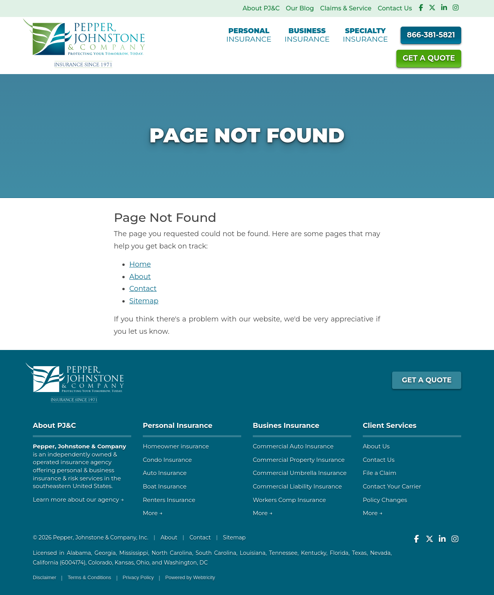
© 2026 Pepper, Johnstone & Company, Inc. (90, 537)
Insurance (248, 35)
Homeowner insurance (176, 446)
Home (140, 264)
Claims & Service (345, 8)
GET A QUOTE (427, 380)
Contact (143, 288)
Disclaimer (44, 577)
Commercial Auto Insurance (293, 446)
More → (153, 513)
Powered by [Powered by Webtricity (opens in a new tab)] (190, 577)
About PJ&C (260, 8)
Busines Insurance (286, 425)
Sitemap (144, 301)
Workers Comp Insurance (289, 500)
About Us (376, 446)
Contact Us (395, 8)
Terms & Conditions (89, 577)
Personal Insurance (177, 425)
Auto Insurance (165, 473)
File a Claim (379, 473)
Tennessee (283, 552)
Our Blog (300, 8)
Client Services (389, 425)
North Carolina (172, 552)
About (140, 276)
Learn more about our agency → (78, 499)
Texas (359, 552)
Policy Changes (385, 500)
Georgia (105, 552)
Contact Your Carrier (392, 486)
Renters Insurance (169, 500)
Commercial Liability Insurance (297, 486)
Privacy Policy (138, 577)
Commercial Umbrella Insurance (300, 473)
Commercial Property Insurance (299, 459)
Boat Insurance (164, 486)
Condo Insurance (167, 459)
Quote (429, 58)
